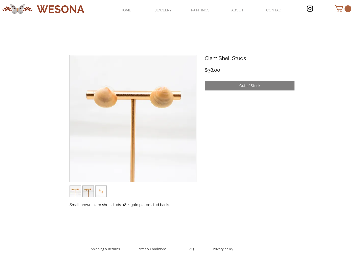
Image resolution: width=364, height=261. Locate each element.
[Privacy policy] (223, 248)
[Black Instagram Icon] (310, 9)
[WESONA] (60, 9)
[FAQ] (190, 248)
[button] (343, 8)
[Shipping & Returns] (105, 248)
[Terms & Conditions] (152, 248)
